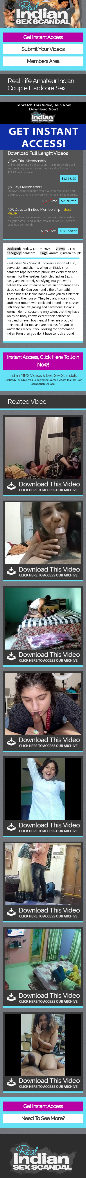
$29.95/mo (69, 201)
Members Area (43, 61)
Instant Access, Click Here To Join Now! (43, 361)
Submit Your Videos (43, 49)
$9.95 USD (69, 178)
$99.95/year (68, 231)
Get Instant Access (43, 37)
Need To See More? (43, 1118)
